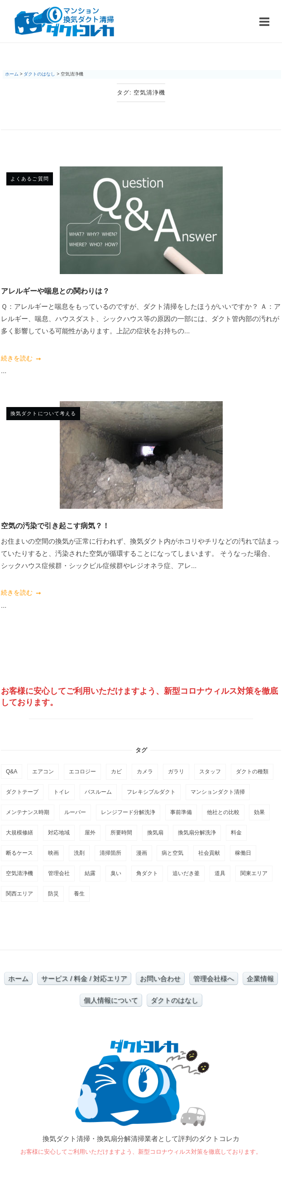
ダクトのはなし (174, 1000)
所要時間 (121, 832)
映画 (53, 853)
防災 (53, 893)
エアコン (43, 771)
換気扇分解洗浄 (197, 832)
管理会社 (59, 873)
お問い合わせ (160, 978)
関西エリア (19, 893)
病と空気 (172, 853)
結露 (90, 873)
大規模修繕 (19, 832)
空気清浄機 (19, 873)
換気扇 (155, 832)
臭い (115, 873)
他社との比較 (223, 812)
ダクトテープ (22, 792)
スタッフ (210, 771)
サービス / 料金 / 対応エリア (84, 978)
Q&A (11, 771)
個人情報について (111, 1000)
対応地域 (59, 832)
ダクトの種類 (252, 771)
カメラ (145, 771)
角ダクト (147, 873)
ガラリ (176, 771)
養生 (79, 893)
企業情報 (260, 978)
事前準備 (181, 812)
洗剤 (79, 853)
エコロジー (82, 771)
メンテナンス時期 (27, 812)
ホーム (18, 978)
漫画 (141, 853)
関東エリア (254, 873)
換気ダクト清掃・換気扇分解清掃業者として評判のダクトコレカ (141, 1138)
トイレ (61, 792)
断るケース (19, 853)
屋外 (90, 832)
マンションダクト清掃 (218, 792)
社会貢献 (209, 853)
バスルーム (98, 792)
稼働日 (243, 853)
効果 (259, 812)
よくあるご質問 (29, 178)
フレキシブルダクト (151, 792)
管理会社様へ (213, 978)
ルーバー (75, 812)
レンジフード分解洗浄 (128, 812)
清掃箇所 (110, 853)
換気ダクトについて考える (43, 413)
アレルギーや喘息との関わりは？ (55, 290)
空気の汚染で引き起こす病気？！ (55, 525)
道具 (220, 873)
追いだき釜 (186, 873)
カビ (116, 771)
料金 (236, 832)
